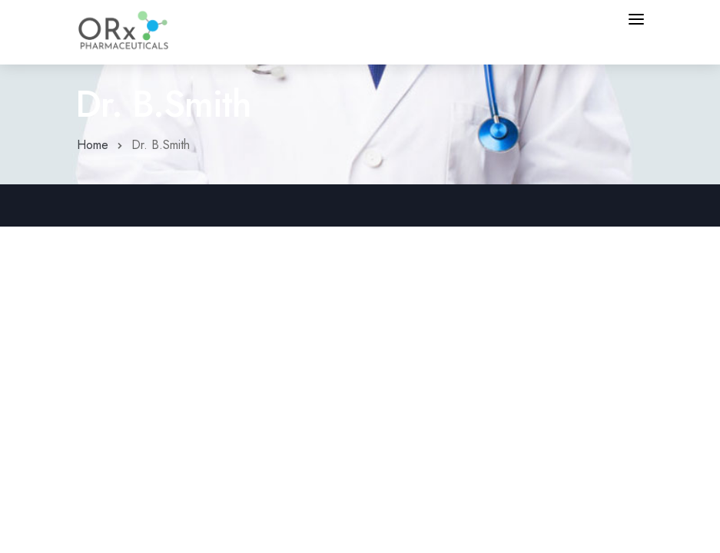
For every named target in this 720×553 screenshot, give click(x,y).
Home (92, 145)
